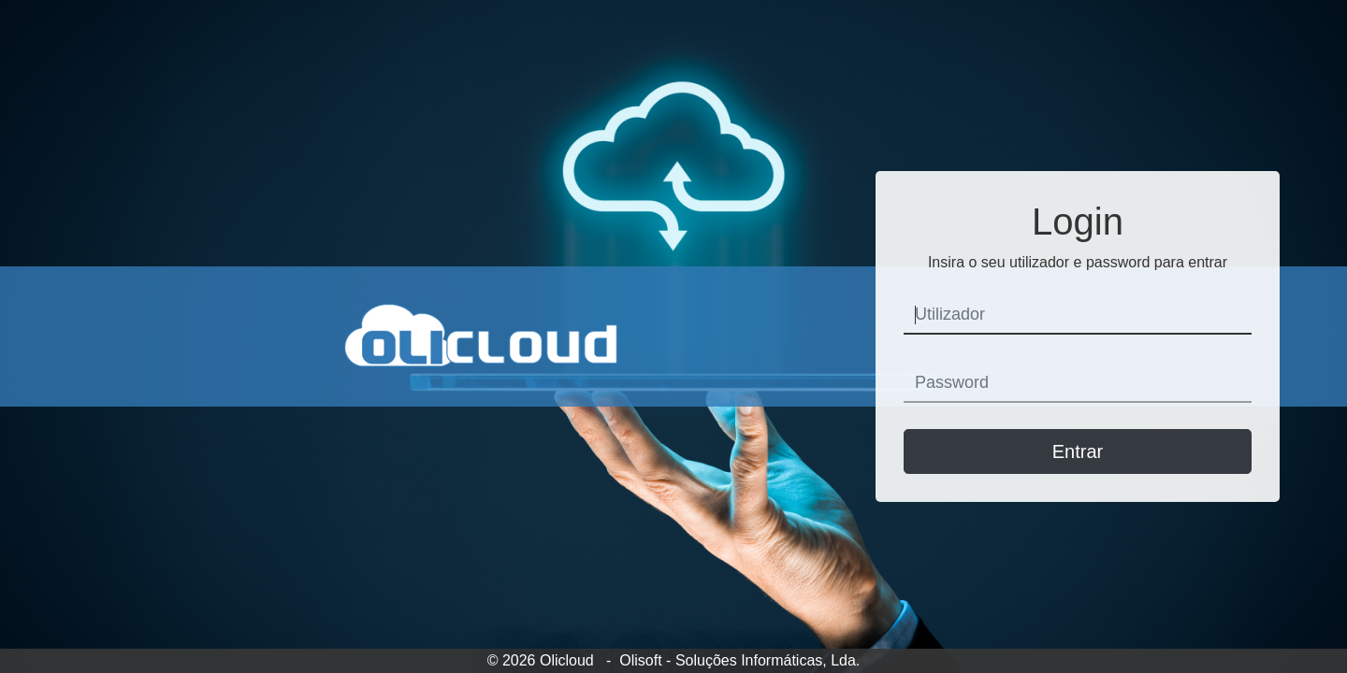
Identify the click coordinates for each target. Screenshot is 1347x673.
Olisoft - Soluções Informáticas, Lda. (739, 660)
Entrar (1077, 451)
